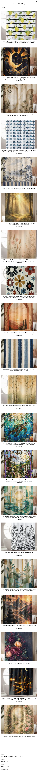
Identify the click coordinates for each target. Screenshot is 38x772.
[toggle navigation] (1, 1)
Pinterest (8, 761)
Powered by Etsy (4, 769)
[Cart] (36, 2)
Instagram (3, 761)
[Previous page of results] (16, 742)
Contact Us (21, 756)
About (5, 756)
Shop (2, 756)
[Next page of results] (21, 742)
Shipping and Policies (13, 756)
